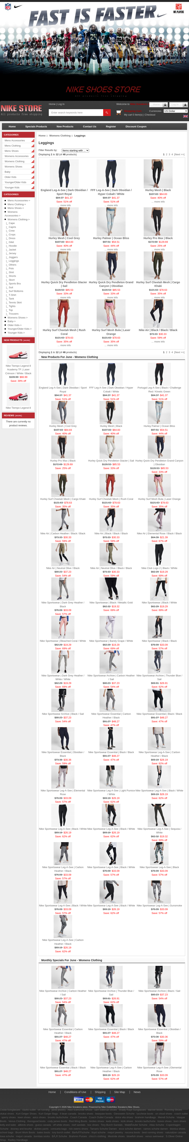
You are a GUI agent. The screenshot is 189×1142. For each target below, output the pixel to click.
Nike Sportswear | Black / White (159, 602)
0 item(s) (138, 114)
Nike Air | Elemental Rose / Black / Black (159, 533)
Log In (60, 104)
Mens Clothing (13, 145)
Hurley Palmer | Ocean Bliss (111, 238)
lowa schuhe (7, 1136)
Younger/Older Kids (15, 182)
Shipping (100, 1092)
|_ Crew (10, 230)
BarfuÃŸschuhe (80, 1132)
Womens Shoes (13, 166)
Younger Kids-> (16, 332)
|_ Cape (10, 223)
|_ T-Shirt (10, 294)
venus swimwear (154, 1136)
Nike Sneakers (119, 1107)
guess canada (43, 1124)
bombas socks (42, 1136)
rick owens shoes (78, 1128)
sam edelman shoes (105, 1109)
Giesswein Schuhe (124, 1113)
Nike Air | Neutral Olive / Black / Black (111, 568)
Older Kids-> (15, 325)
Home (52, 104)
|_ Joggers (11, 257)
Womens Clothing (14, 161)
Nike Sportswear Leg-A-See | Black (159, 867)
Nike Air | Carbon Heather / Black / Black (62, 533)
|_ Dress (10, 238)
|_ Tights (10, 306)
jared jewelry (58, 1109)
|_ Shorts (10, 276)
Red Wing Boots (78, 1121)
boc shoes (93, 1124)
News (137, 1092)
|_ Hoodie (11, 245)
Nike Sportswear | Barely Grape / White (111, 640)
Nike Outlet (106, 1107)
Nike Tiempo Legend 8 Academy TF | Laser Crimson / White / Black (18, 370)
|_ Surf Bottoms (14, 291)
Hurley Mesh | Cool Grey (64, 238)
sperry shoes (8, 1117)
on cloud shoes (163, 1113)
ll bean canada (68, 1113)
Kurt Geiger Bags (48, 1113)
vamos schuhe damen (155, 1128)
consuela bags (59, 1128)
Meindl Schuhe (166, 1117)
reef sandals (78, 1124)
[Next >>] (179, 154)
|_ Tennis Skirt (13, 302)
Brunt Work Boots (25, 1132)
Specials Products (36, 126)
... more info (64, 205)
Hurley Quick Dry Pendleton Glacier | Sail (111, 460)
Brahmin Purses (78, 1136)
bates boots (43, 1132)
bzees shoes (165, 1121)
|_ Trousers (12, 313)
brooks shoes (85, 1113)
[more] (26, 340)
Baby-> (12, 321)
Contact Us (89, 126)
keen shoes (24, 1117)
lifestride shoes (116, 1136)
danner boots (155, 1109)
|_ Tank (9, 298)
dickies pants (41, 1128)
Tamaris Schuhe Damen (103, 1128)
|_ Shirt (9, 272)
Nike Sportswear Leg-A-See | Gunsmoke (159, 905)
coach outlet (181, 1113)
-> (19, 219)
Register (111, 126)
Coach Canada (78, 1117)
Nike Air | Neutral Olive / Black (62, 568)
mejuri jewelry (115, 1132)
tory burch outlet (61, 1132)
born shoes (180, 1121)
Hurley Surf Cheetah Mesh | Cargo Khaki (62, 499)
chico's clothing (97, 1136)
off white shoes (61, 1124)
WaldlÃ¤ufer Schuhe (136, 1124)
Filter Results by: (48, 150)
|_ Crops (10, 234)
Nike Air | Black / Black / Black (158, 330)
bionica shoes (177, 1128)
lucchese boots (145, 1113)
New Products (65, 126)
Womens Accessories (17, 156)
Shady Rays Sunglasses (132, 1109)
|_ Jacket (10, 249)
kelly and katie (8, 1124)
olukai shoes (7, 1113)
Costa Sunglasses (10, 1109)
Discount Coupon (136, 126)
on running (43, 1109)
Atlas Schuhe (156, 1124)
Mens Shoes (12, 150)
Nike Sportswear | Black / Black (159, 640)
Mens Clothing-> (17, 204)
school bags (6, 1132)
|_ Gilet (9, 242)
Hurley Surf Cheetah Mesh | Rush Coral (111, 499)
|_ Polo (9, 268)
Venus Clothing (16, 1121)
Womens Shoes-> (18, 317)
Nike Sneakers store (142, 104)
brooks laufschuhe (58, 1117)
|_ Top (9, 310)
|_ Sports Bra (13, 283)
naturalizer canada (175, 1132)
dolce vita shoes (124, 1117)
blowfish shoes (135, 1136)
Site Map (119, 1092)
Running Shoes (173, 1109)
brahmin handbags (145, 1117)
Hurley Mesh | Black (158, 190)
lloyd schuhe (98, 1132)
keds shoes (112, 1121)
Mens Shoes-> (16, 208)
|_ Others (10, 264)
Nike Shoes (133, 1107)
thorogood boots (36, 1121)
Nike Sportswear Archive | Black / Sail (63, 713)
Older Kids (10, 177)
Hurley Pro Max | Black (158, 238)
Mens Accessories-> (19, 200)
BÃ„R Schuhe (59, 1136)
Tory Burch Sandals (112, 1124)
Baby (7, 171)
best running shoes (152, 1132)
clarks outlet (28, 1109)
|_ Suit (9, 287)
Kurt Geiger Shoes (26, 1113)
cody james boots (57, 1121)
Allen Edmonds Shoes (80, 1109)
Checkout (150, 114)
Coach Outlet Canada (101, 1117)
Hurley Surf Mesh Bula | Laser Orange (159, 499)
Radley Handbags (18, 1140)
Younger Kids (12, 187)
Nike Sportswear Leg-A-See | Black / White (159, 790)
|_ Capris (10, 227)
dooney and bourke (21, 1128)
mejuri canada (24, 1136)
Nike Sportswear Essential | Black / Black (159, 713)
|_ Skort (10, 279)
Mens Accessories (15, 140)
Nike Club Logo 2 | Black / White (159, 568)
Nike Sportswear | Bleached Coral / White (63, 640)
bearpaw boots (103, 1113)
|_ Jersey (10, 253)
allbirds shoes (25, 1124)
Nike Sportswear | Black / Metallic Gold (111, 602)
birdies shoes (96, 1121)
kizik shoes (127, 1121)
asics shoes (39, 1117)
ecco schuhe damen (130, 1128)
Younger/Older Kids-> (20, 328)
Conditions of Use (75, 1092)
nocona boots (132, 1132)
